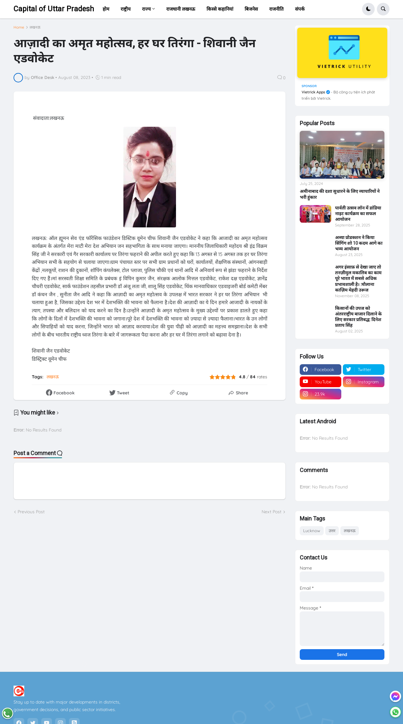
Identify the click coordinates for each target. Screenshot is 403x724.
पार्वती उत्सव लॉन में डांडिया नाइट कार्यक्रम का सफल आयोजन (358, 213)
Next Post (271, 514)
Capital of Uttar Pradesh (54, 9)
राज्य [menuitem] (146, 9)
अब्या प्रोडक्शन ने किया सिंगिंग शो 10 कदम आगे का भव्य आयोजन (359, 243)
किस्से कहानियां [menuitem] (220, 9)
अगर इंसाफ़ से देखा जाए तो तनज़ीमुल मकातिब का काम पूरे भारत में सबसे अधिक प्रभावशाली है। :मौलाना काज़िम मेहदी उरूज (358, 278)
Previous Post (31, 514)
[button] (368, 9)
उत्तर (332, 530)
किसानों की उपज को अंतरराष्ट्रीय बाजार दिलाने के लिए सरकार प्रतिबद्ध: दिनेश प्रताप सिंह (358, 317)
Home (19, 30)
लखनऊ (35, 30)
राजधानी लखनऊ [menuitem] (180, 9)
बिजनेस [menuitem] (251, 9)
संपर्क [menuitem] (300, 9)
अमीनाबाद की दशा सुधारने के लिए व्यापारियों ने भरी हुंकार (340, 194)
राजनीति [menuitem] (276, 9)
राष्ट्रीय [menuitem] (126, 9)
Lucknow (311, 530)
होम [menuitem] (106, 9)
